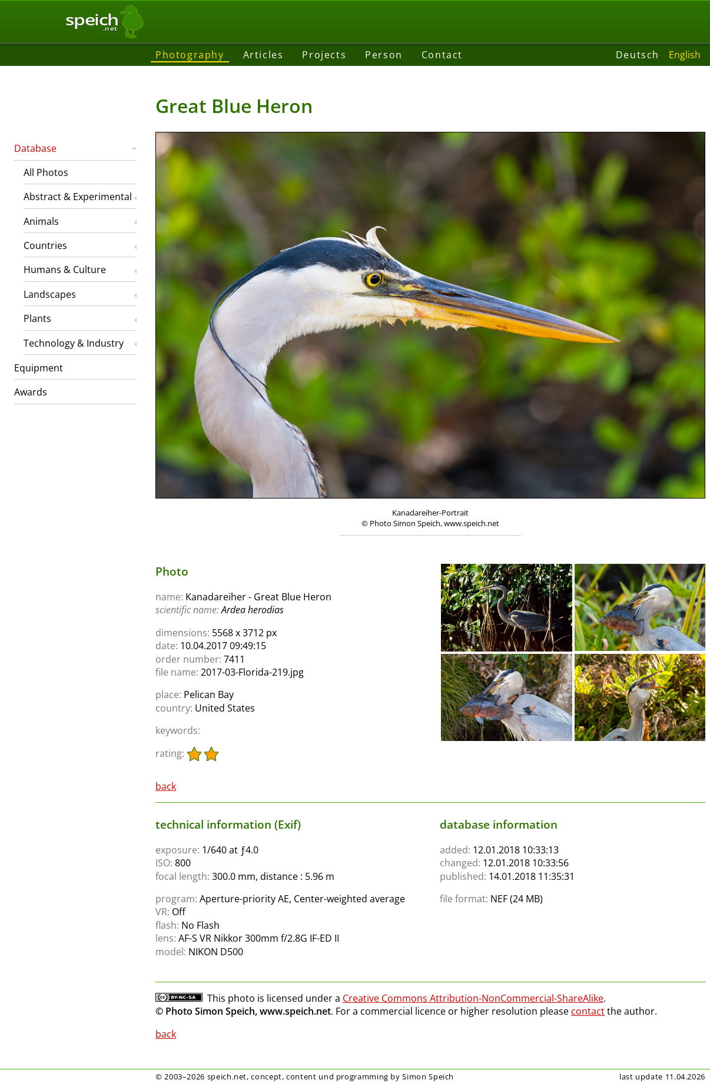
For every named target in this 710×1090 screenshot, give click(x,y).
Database (35, 148)
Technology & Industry (74, 343)
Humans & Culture (65, 269)
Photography (189, 54)
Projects (324, 54)
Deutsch (637, 54)
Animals (41, 221)
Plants (37, 318)
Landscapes (50, 294)
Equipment (38, 367)
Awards (30, 392)
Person (384, 54)
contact (588, 1011)
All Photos (46, 172)
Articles (263, 54)
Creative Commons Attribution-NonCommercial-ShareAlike (473, 998)
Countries (45, 245)
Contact (442, 54)
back (165, 786)
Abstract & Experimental (78, 196)
